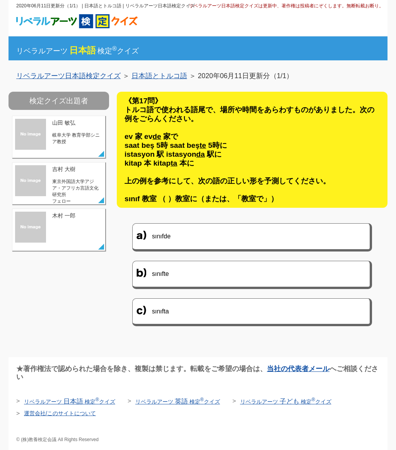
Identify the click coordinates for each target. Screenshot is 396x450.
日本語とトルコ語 (159, 76)
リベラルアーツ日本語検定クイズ (68, 76)
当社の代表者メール (298, 369)
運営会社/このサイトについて (60, 413)
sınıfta (160, 311)
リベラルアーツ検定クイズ (77, 51)
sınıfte (160, 273)
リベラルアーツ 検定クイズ (69, 402)
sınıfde (161, 236)
